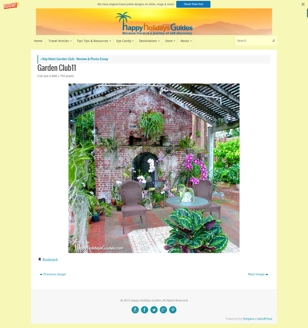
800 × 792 (58, 76)
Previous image (53, 274)
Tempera (248, 319)
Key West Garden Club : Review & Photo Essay (74, 59)
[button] (154, 4)
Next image (258, 274)
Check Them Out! (193, 4)
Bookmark (50, 260)
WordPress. (265, 319)
